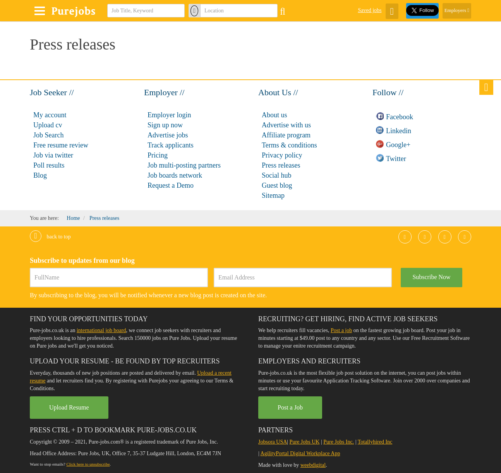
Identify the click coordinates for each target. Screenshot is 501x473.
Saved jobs (369, 10)
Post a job (341, 330)
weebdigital (313, 465)
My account (49, 115)
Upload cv (47, 125)
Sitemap (273, 195)
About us (274, 115)
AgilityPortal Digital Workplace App (300, 453)
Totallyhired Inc (375, 442)
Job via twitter (53, 155)
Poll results (49, 165)
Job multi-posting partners (184, 165)
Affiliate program (286, 135)
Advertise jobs (168, 135)
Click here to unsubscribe (88, 464)
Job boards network (175, 175)
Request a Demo (171, 185)
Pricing (158, 155)
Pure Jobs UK (305, 442)
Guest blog (277, 185)
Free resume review (60, 145)
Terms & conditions (289, 145)
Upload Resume (69, 407)
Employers (456, 10)
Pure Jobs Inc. (338, 442)
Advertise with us (286, 125)
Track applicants (171, 145)
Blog (40, 175)
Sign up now (165, 125)
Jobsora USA (272, 442)
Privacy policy (282, 155)
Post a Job (290, 407)
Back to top (50, 237)
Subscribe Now (431, 277)
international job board (101, 330)
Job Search (48, 135)
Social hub (277, 175)
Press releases (281, 165)
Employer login (169, 115)
